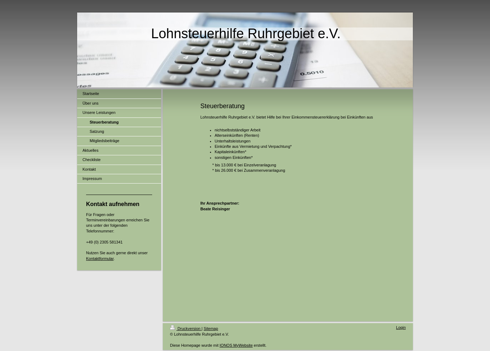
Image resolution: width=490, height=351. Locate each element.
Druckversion (185, 328)
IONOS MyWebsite (236, 345)
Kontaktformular (100, 258)
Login (401, 327)
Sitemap (211, 328)
